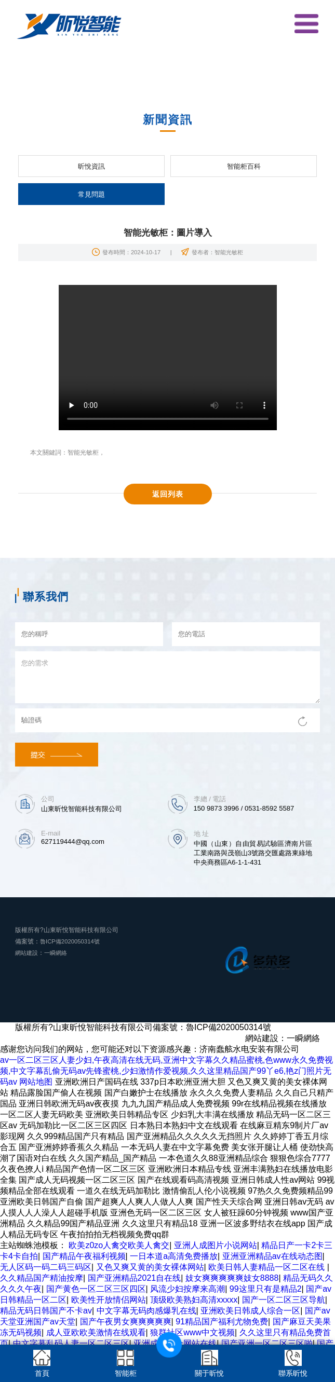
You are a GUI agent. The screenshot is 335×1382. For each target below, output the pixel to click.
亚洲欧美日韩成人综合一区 (250, 1310)
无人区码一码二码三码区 (45, 1267)
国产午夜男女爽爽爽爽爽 (125, 1321)
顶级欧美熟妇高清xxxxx (193, 1299)
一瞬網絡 (58, 952)
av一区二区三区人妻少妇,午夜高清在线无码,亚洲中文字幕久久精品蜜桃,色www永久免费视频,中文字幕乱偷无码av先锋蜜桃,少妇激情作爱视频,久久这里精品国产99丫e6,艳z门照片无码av (166, 1071)
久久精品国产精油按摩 (41, 1278)
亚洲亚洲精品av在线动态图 (272, 1256)
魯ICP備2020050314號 (72, 941)
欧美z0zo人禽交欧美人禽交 (119, 1245)
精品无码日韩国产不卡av (46, 1310)
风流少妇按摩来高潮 (187, 1288)
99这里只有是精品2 (266, 1288)
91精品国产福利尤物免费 (222, 1321)
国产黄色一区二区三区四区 (96, 1288)
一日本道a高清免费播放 (174, 1256)
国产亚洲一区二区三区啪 (267, 1343)
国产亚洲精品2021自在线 (134, 1278)
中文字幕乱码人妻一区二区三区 (71, 1343)
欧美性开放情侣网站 (108, 1299)
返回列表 (167, 494)
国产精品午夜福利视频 (84, 1256)
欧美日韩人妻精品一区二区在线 (267, 1267)
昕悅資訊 (91, 166)
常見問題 (91, 194)
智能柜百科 (244, 166)
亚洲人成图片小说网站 (215, 1245)
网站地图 (35, 1081)
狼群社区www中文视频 (192, 1332)
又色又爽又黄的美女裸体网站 (150, 1267)
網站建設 (27, 952)
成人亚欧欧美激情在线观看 (96, 1332)
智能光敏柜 (83, 452)
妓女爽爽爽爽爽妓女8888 (232, 1278)
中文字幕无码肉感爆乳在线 (146, 1310)
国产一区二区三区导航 (283, 1299)
